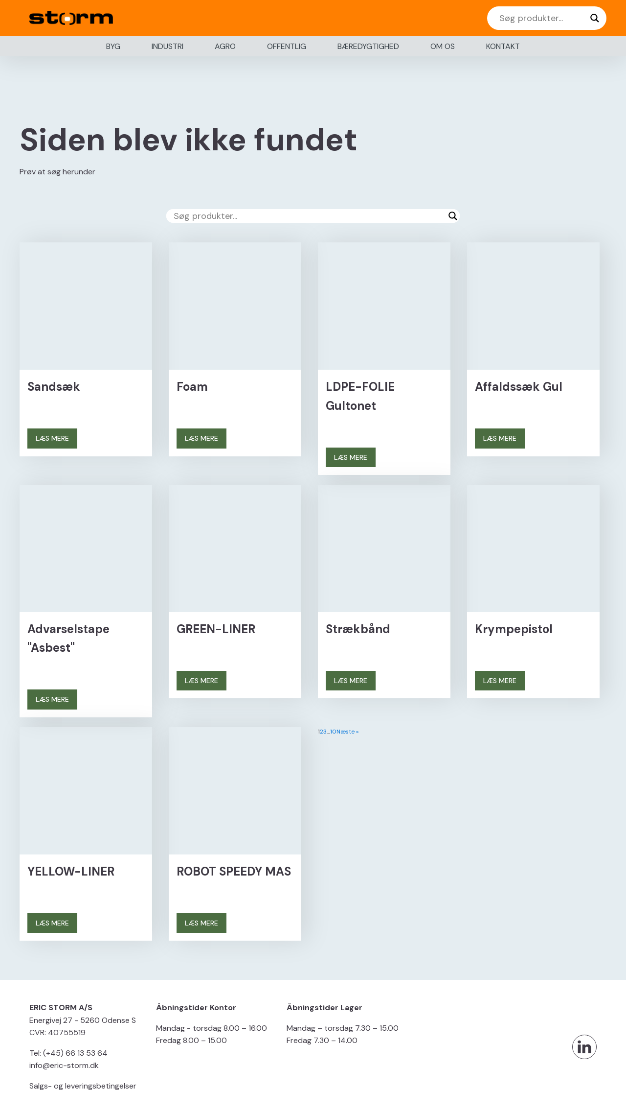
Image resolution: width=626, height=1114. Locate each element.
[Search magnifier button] (595, 18)
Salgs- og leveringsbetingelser (82, 1086)
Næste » (347, 731)
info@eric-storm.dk (64, 1065)
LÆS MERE (52, 438)
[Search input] (542, 18)
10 (333, 731)
